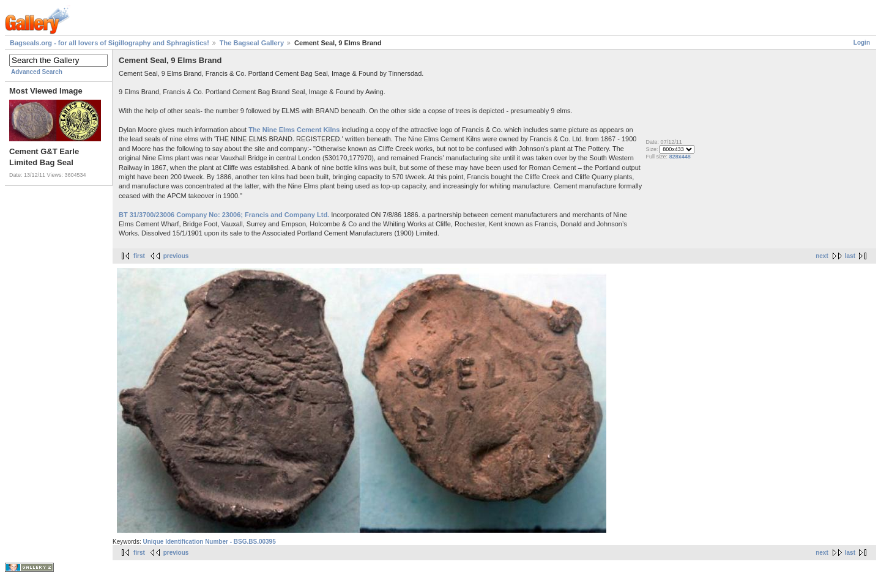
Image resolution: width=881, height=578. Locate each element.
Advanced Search (36, 72)
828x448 (680, 157)
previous (176, 256)
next (822, 256)
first (139, 256)
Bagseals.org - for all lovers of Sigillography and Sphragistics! (109, 42)
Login (861, 42)
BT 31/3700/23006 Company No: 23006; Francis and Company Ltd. (224, 214)
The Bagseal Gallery (252, 42)
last (850, 256)
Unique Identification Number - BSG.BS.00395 (209, 541)
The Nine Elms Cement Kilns (294, 129)
